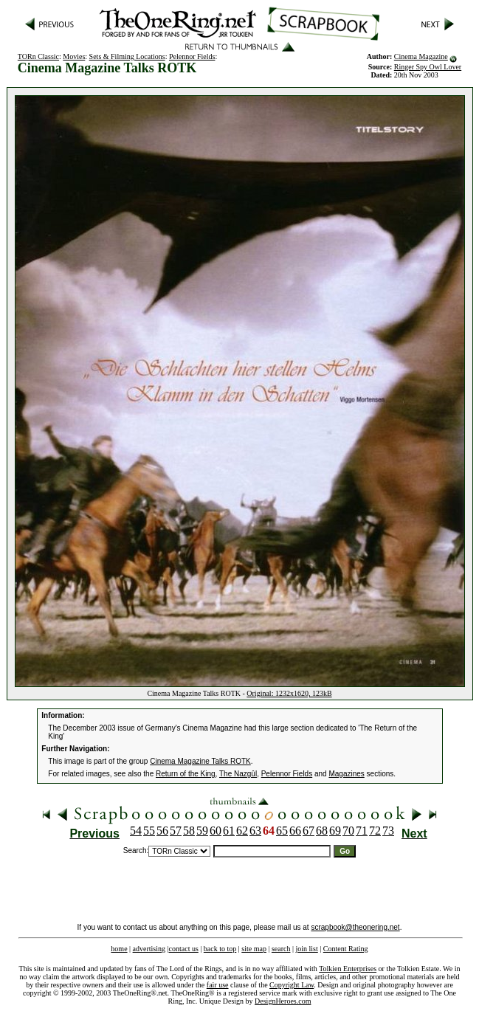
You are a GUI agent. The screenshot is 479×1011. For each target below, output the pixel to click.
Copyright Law (291, 985)
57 (176, 830)
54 (136, 830)
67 (308, 830)
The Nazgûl (238, 774)
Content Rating (345, 949)
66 (295, 830)
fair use (218, 985)
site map (253, 949)
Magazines (346, 774)
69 (335, 830)
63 (255, 830)
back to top (220, 949)
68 (322, 830)
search (281, 949)
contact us (184, 949)
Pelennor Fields (192, 56)
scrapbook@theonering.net (355, 927)
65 (282, 830)
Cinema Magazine (421, 56)
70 (348, 830)
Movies (74, 56)
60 (215, 830)
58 (189, 830)
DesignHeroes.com (283, 1001)
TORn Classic (38, 56)
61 (229, 830)
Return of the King (186, 774)
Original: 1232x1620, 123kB (289, 693)
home (119, 949)
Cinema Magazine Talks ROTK (200, 761)
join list (306, 949)
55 (149, 830)
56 (162, 830)
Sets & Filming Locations (127, 56)
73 (388, 830)
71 (362, 830)
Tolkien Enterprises (347, 969)
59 (202, 830)
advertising (149, 949)
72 (375, 830)
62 (242, 830)
